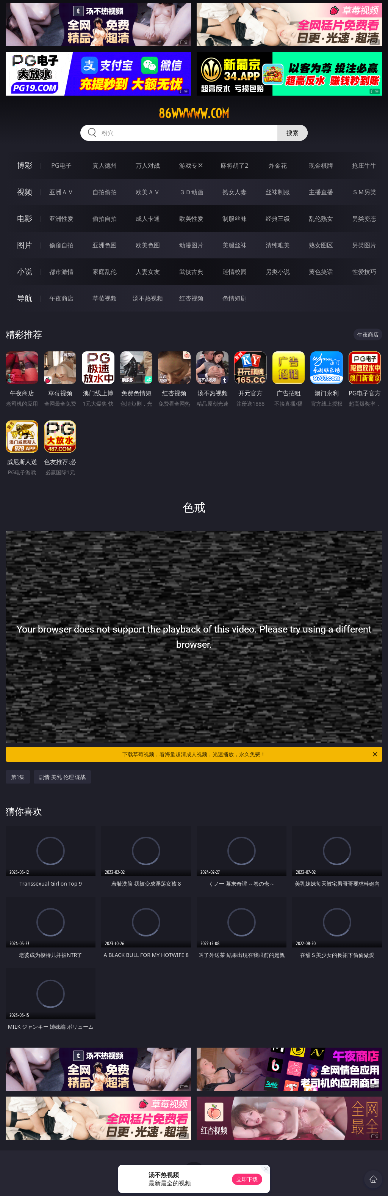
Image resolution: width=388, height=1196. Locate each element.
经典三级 (278, 218)
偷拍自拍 (104, 218)
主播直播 (321, 192)
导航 (24, 298)
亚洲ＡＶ (61, 192)
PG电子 (61, 165)
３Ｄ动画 (191, 192)
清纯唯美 (278, 245)
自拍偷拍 (104, 192)
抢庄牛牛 (364, 165)
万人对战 (148, 165)
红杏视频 (191, 298)
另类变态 (364, 218)
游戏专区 (191, 165)
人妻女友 (148, 272)
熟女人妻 (234, 192)
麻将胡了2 (234, 165)
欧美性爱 (191, 218)
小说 (24, 271)
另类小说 (278, 272)
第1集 (18, 777)
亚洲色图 (104, 245)
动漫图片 (191, 245)
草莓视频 (104, 298)
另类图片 (364, 245)
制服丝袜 (234, 218)
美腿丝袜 (234, 245)
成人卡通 (148, 218)
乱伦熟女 (321, 218)
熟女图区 (321, 245)
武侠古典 (191, 272)
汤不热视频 (148, 298)
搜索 (292, 133)
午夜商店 (61, 298)
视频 (24, 192)
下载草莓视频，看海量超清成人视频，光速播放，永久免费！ (250, 754)
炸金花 (278, 165)
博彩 (24, 165)
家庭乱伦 (104, 272)
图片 (24, 245)
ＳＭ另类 (364, 192)
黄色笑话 (321, 272)
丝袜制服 (278, 192)
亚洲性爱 (61, 218)
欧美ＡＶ (148, 192)
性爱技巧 (364, 272)
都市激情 (61, 272)
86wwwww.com (193, 113)
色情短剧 (234, 298)
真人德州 (104, 165)
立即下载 (247, 1179)
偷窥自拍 (61, 245)
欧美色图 (148, 245)
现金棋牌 (321, 165)
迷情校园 (234, 272)
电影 (24, 218)
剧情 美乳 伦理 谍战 (62, 777)
